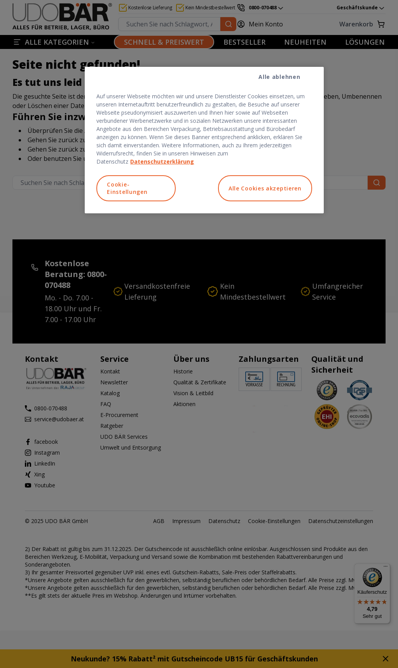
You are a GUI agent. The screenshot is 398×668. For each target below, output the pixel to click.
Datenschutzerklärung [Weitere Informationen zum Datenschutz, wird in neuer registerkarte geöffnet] (162, 161)
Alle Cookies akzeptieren (265, 188)
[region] (204, 140)
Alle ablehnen (279, 76)
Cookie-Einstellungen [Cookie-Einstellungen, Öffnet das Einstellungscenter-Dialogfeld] (127, 188)
